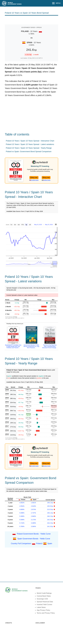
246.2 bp (50, 516)
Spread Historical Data (45, 602)
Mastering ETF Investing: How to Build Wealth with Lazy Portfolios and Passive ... (13, 346)
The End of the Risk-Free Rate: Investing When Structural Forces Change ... (49, 346)
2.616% (33, 506)
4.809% (21, 509)
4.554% (21, 506)
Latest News (41, 607)
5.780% (21, 526)
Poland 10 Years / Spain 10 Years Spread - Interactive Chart (30, 141)
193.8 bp (50, 506)
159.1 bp (50, 502)
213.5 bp (50, 509)
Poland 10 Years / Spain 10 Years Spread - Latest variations (30, 144)
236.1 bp (50, 513)
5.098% (21, 513)
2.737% (33, 513)
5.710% (21, 523)
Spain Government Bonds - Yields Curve (33, 539)
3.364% (33, 526)
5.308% (21, 516)
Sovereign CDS (42, 599)
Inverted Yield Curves (44, 604)
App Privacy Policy (43, 610)
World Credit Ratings (44, 593)
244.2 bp (50, 523)
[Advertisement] (31, 20)
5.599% (21, 519)
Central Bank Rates (44, 596)
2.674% (33, 509)
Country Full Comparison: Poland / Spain (31, 543)
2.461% (33, 502)
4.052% (21, 502)
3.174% (33, 519)
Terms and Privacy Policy (46, 613)
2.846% (33, 516)
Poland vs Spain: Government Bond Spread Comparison (28, 152)
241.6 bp (50, 526)
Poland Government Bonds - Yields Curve (33, 534)
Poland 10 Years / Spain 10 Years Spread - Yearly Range (29, 148)
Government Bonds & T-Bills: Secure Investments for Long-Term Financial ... (31, 346)
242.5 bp (50, 519)
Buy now (34, 177)
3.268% (33, 523)
